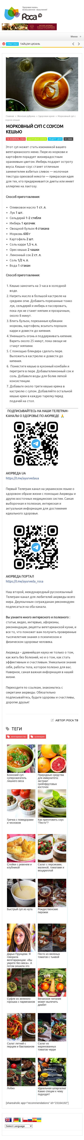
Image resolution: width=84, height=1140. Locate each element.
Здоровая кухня (46, 116)
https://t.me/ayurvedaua (22, 478)
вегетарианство (18, 736)
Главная (10, 116)
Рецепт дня (55, 139)
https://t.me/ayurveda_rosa (24, 581)
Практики (12, 44)
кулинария (39, 736)
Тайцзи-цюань (30, 43)
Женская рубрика (26, 116)
